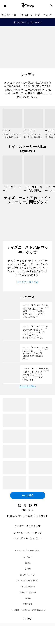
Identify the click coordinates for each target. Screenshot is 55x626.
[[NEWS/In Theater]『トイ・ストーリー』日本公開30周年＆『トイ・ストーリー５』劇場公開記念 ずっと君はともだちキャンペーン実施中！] (36, 376)
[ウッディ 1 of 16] (12, 118)
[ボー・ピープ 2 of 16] (33, 118)
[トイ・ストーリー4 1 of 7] (12, 170)
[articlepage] (12, 318)
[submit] (51, 5)
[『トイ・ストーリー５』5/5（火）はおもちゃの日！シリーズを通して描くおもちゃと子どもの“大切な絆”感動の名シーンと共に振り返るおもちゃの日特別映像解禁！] (36, 312)
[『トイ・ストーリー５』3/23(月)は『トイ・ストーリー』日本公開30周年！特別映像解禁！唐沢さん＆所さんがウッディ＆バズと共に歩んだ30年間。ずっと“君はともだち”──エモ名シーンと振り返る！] (36, 355)
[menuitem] (5, 5)
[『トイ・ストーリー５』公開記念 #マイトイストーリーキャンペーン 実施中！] (36, 334)
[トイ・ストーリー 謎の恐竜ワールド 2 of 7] (33, 170)
